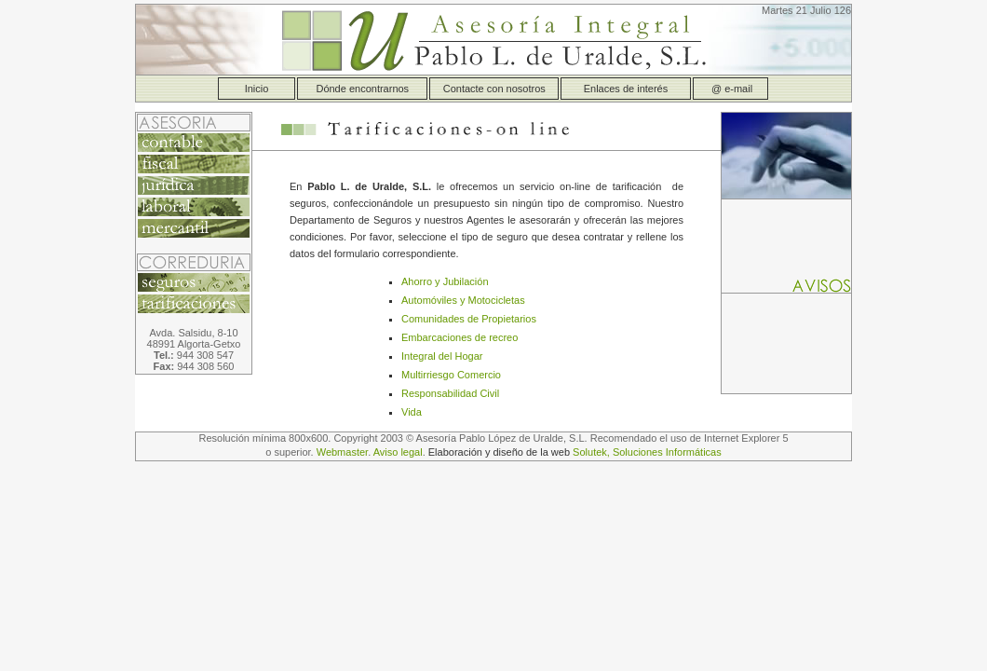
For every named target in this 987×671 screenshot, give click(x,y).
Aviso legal (398, 452)
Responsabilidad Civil (450, 393)
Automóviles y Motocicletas (463, 300)
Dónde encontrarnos (362, 88)
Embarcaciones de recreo (459, 337)
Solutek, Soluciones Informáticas (647, 452)
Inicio (257, 88)
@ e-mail (730, 88)
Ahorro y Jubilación (445, 281)
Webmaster (342, 452)
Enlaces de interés (626, 88)
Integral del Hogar (441, 356)
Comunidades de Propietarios (468, 318)
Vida (411, 412)
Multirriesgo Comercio (451, 374)
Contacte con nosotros (494, 88)
